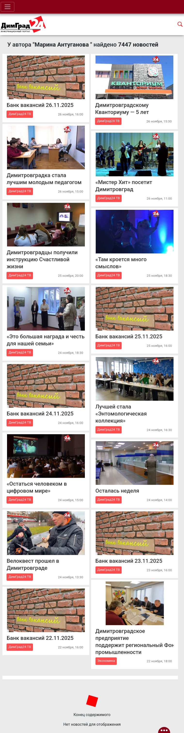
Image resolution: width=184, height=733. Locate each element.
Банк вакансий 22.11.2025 (40, 638)
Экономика (106, 660)
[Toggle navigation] (7, 7)
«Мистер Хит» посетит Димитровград (123, 185)
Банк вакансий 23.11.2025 (128, 560)
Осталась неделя (117, 490)
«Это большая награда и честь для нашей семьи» (46, 339)
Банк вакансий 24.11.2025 (40, 413)
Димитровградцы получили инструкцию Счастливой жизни (42, 259)
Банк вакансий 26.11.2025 (40, 105)
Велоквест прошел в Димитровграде (33, 564)
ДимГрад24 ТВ (19, 114)
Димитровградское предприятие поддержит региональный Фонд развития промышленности (134, 641)
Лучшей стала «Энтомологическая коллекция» (121, 413)
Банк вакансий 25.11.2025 (128, 336)
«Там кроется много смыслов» (120, 262)
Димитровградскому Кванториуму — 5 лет (122, 108)
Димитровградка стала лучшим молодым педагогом (44, 178)
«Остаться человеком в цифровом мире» (37, 487)
